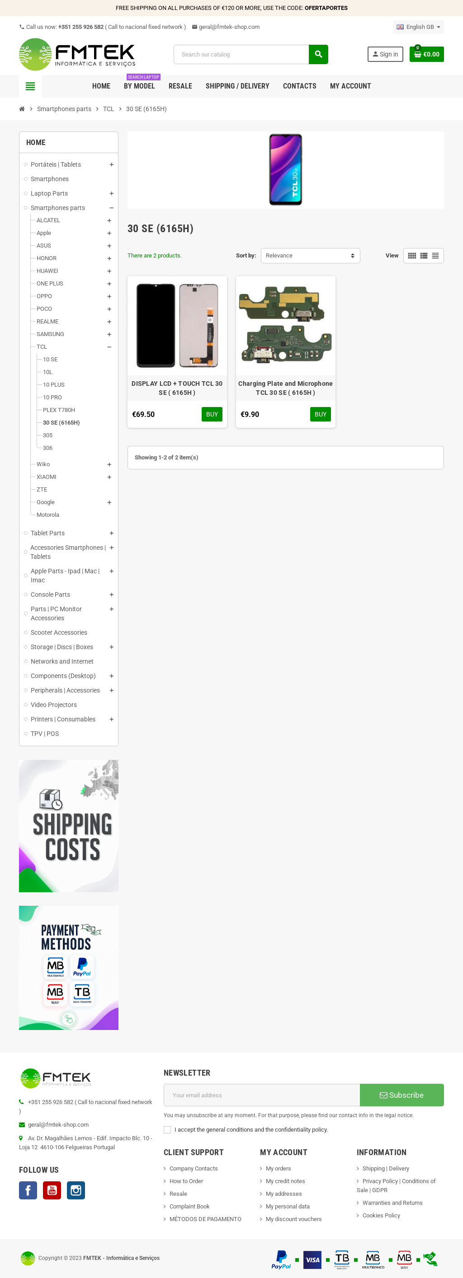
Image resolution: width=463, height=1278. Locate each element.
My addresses (284, 1193)
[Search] (250, 54)
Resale (178, 1193)
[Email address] (262, 1095)
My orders (278, 1168)
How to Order (186, 1181)
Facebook (28, 1190)
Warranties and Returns (393, 1202)
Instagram (76, 1190)
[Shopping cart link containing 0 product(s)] (427, 54)
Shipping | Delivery (386, 1168)
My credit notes (285, 1181)
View (392, 255)
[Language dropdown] (418, 27)
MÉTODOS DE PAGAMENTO (205, 1219)
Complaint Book (190, 1206)
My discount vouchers (294, 1219)
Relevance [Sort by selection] (279, 255)
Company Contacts (194, 1168)
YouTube (52, 1190)
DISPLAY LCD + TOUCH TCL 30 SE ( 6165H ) (177, 388)
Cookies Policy (381, 1215)
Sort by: (246, 255)
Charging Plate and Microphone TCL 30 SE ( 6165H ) (285, 388)
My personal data (288, 1206)
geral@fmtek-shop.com (226, 26)
